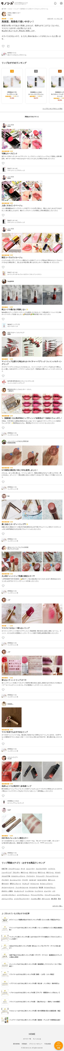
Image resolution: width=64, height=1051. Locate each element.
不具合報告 (47, 1044)
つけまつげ (32, 880)
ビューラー (47, 891)
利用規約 (24, 1044)
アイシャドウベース (52, 876)
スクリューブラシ (7, 899)
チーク (23, 869)
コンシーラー (30, 869)
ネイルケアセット (50, 887)
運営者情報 (16, 1044)
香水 (59, 899)
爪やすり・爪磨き (7, 891)
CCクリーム (33, 872)
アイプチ (25, 880)
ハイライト (51, 869)
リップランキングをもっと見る (52, 108)
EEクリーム (50, 872)
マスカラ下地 (6, 876)
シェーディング (7, 872)
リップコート (39, 891)
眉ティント (51, 880)
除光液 (41, 887)
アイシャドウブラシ (37, 895)
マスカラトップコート (18, 876)
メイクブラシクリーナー (22, 899)
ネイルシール (34, 883)
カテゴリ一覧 (27, 1039)
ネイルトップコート (46, 883)
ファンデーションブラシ (52, 895)
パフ (53, 891)
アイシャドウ (40, 876)
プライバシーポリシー (35, 1044)
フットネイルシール (21, 887)
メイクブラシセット (23, 895)
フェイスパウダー (41, 869)
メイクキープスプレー (9, 895)
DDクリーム (41, 872)
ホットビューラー (15, 880)
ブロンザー (16, 872)
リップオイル (29, 891)
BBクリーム (24, 872)
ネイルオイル (33, 887)
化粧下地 (4, 869)
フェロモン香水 (36, 899)
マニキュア (25, 883)
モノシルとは (37, 1039)
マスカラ (57, 872)
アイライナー (30, 876)
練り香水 (54, 899)
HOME (32, 1034)
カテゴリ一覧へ (57, 906)
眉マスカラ (5, 883)
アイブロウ (5, 880)
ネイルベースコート (8, 887)
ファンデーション (14, 869)
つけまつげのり (42, 880)
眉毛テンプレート (15, 883)
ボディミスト (46, 899)
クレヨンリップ (19, 891)
